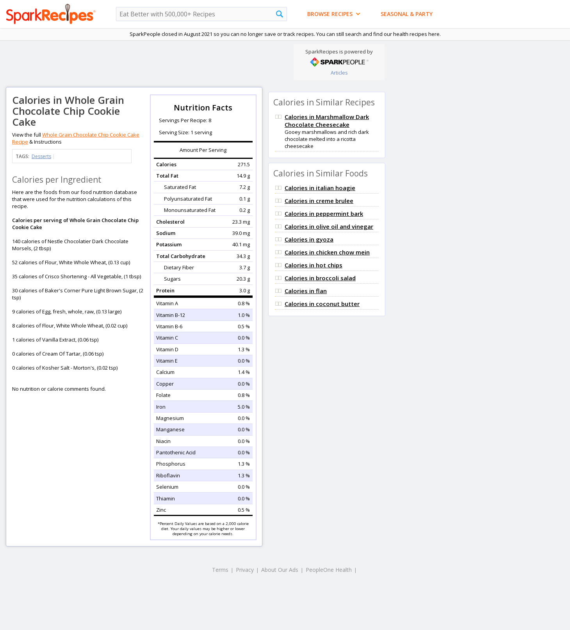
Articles (339, 72)
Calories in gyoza (309, 239)
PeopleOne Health (329, 569)
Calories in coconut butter (322, 304)
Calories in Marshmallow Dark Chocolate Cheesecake (327, 120)
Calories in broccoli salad (320, 278)
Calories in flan (306, 291)
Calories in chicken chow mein (327, 252)
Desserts (41, 156)
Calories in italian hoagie (320, 188)
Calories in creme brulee (319, 201)
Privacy (245, 569)
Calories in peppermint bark (324, 213)
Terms (220, 569)
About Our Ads (279, 569)
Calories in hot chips (313, 265)
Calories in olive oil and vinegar (329, 226)
